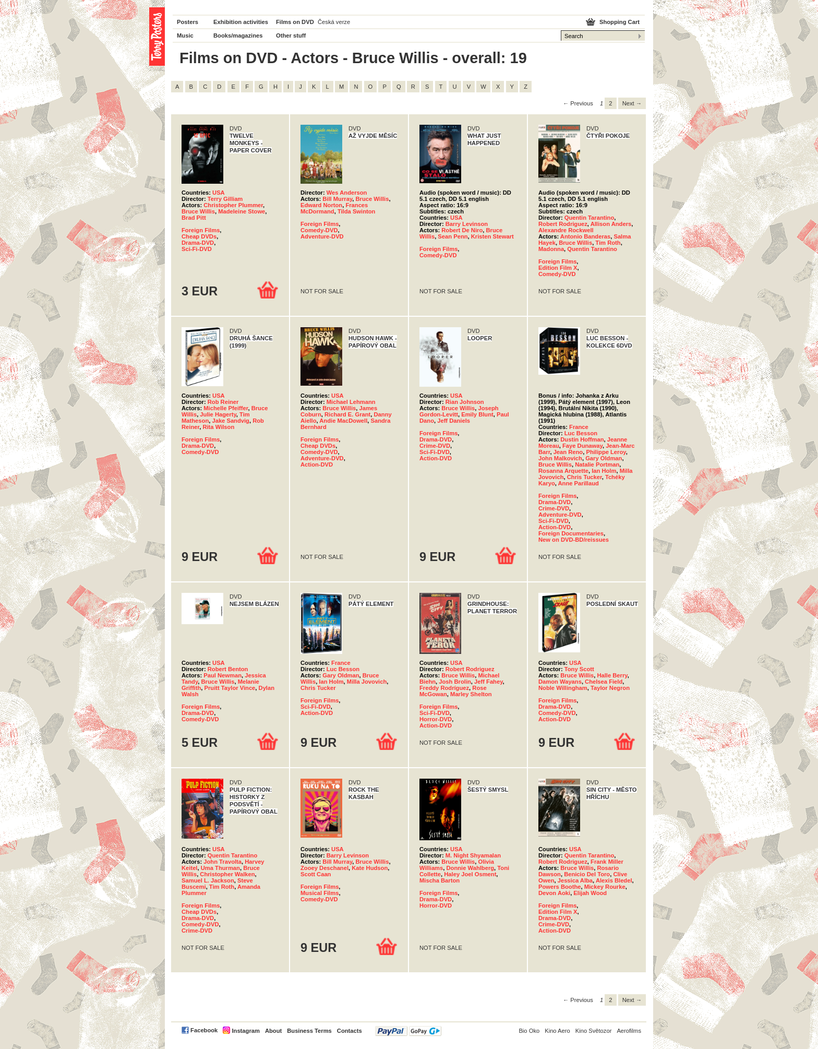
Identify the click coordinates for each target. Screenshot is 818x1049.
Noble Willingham (562, 688)
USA (218, 192)
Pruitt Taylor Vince (230, 688)
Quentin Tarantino (589, 217)
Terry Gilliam (225, 199)
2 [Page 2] (610, 103)
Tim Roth (607, 243)
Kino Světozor (593, 1031)
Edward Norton (321, 205)
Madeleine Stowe (241, 211)
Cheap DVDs (199, 236)
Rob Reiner (223, 402)
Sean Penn (452, 236)
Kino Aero (557, 1031)
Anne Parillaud (578, 483)
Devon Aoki (554, 893)
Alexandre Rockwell (566, 230)
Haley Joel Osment (470, 874)
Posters (187, 22)
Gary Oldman (603, 458)
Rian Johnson (465, 402)
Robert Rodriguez (562, 224)
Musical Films (319, 893)
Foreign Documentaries (571, 533)
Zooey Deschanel (324, 868)
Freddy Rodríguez (444, 688)
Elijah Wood (590, 893)
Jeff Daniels (453, 421)
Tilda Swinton (357, 211)
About (273, 1031)
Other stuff (291, 35)
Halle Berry (612, 675)
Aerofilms (629, 1031)
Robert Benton (228, 669)
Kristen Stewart (492, 236)
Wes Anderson (347, 192)
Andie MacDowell (343, 421)
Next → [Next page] (632, 103)
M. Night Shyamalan (473, 855)
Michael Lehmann (351, 402)
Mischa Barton (439, 880)
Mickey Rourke (604, 887)
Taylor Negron (610, 688)
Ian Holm (604, 471)
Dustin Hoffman (582, 439)
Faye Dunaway (582, 446)
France (578, 427)
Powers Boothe (559, 887)
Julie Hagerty (218, 414)
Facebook (204, 1030)
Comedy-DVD (319, 230)
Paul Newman (222, 675)
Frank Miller (607, 862)
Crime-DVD (434, 446)
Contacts (349, 1031)
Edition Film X (558, 268)
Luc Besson (580, 433)
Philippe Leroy (605, 452)
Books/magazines (238, 35)
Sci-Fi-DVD (197, 249)
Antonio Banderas (585, 236)
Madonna (551, 249)
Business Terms (309, 1031)
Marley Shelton (471, 694)
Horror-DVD (435, 719)
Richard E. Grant (347, 414)
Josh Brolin (455, 681)
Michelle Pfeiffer (225, 408)
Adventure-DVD (322, 236)
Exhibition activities (240, 22)
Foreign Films (201, 230)
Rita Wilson (218, 427)
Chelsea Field (603, 681)
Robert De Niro (462, 230)
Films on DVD (295, 22)
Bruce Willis (198, 211)
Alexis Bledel (614, 880)
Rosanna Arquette (563, 471)
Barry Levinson (467, 224)
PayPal (408, 1031)
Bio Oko (529, 1031)
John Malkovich (560, 458)
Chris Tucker (584, 477)
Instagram (245, 1031)
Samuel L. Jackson (208, 880)
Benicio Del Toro (587, 874)
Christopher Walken (227, 874)
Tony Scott (579, 669)
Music (185, 35)
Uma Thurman (220, 868)
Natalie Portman (597, 464)
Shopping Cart (619, 22)
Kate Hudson (370, 868)
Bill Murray (337, 199)
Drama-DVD (198, 243)
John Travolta (222, 862)
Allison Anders (611, 224)
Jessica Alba (575, 880)
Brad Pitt (194, 217)
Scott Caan (315, 874)
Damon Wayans (560, 681)
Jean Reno (568, 452)
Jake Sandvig (230, 421)
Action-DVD (316, 464)
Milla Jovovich (367, 681)
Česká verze (334, 22)
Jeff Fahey (488, 681)
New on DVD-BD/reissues (573, 540)
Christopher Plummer (233, 205)
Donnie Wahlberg (471, 868)
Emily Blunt (477, 414)
